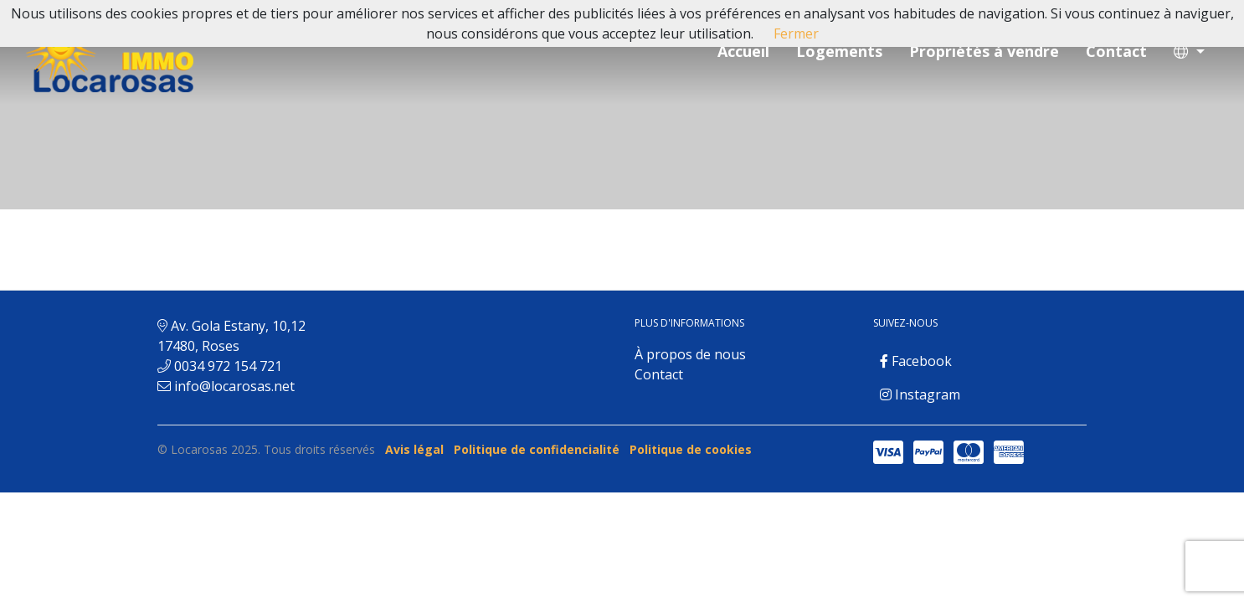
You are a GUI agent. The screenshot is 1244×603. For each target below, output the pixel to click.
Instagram (920, 394)
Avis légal (414, 449)
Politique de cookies (691, 449)
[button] (1189, 52)
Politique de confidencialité (536, 449)
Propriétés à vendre (984, 51)
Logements (839, 51)
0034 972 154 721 (228, 366)
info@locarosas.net (234, 386)
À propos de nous (690, 354)
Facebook (916, 361)
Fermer (796, 33)
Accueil (743, 51)
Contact (1116, 51)
